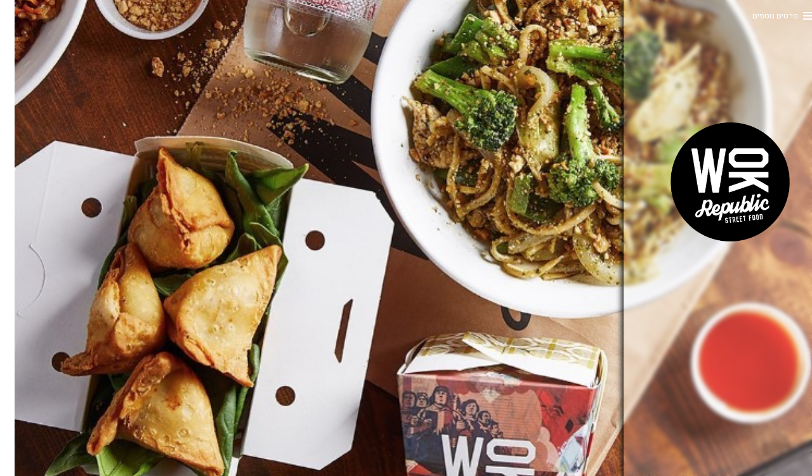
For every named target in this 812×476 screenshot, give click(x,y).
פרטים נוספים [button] (760, 15)
